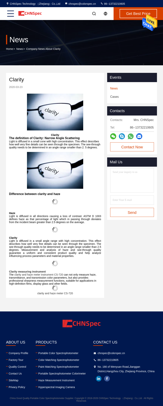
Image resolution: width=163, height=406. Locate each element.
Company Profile (18, 353)
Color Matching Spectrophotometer (58, 359)
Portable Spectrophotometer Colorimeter (62, 373)
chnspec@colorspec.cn (80, 3)
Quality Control (17, 366)
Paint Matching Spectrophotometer (58, 366)
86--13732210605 (112, 3)
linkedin (98, 378)
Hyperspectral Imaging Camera (56, 387)
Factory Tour (16, 359)
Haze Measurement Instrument (56, 380)
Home (9, 48)
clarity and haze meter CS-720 (55, 293)
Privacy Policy (17, 387)
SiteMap (13, 380)
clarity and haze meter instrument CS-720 (39, 274)
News (19, 48)
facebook (107, 378)
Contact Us (15, 373)
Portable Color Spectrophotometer (58, 353)
